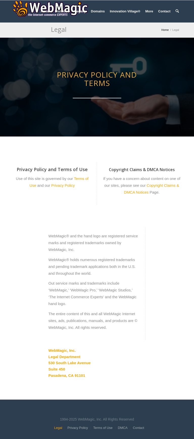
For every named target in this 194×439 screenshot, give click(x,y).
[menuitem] (45, 11)
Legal (58, 29)
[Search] (177, 11)
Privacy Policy (62, 185)
